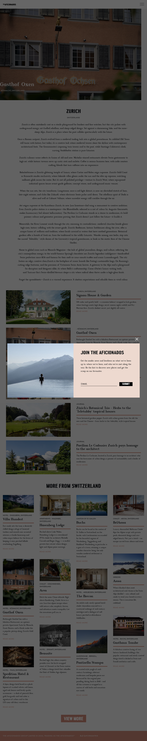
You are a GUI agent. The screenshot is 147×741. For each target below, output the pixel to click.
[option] (73, 57)
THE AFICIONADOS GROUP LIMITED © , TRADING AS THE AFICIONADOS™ (39, 736)
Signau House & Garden (32, 87)
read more (82, 311)
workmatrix (92, 736)
